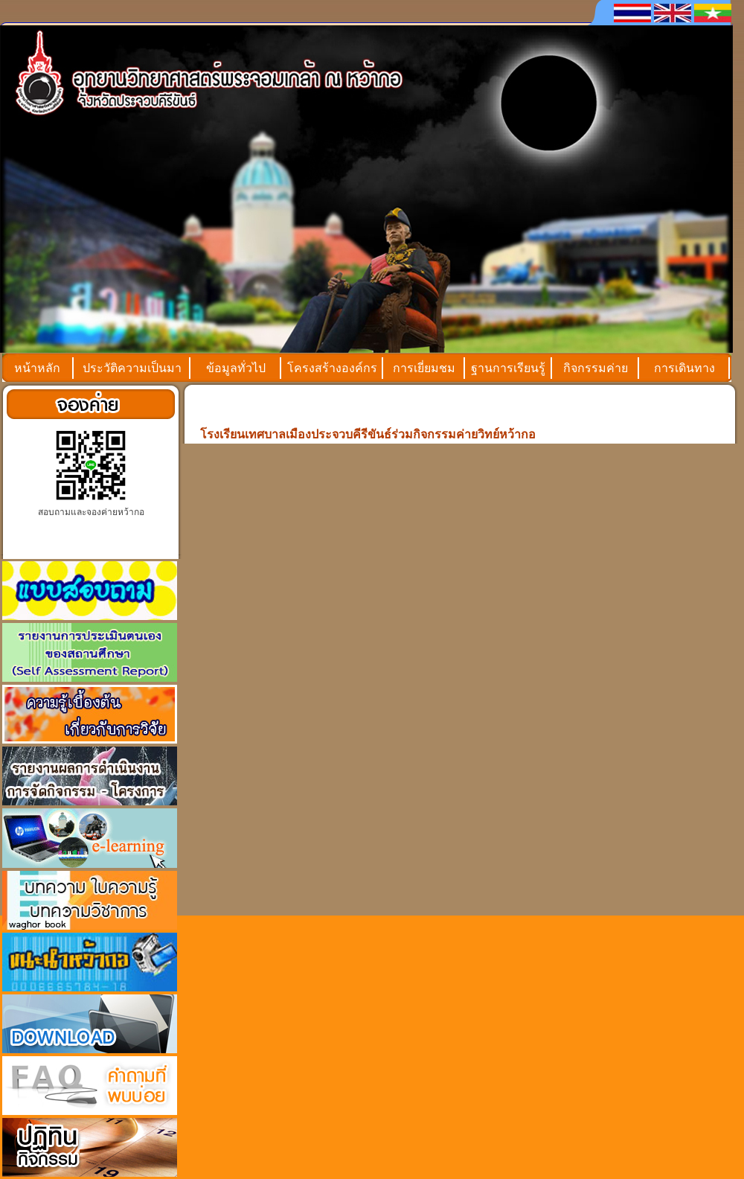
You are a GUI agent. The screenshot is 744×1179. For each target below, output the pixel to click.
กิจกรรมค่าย (595, 368)
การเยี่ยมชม (424, 368)
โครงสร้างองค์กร (332, 368)
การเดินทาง (684, 368)
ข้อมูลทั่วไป (236, 368)
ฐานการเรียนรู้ (508, 368)
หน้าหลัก (37, 368)
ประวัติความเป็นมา (132, 368)
